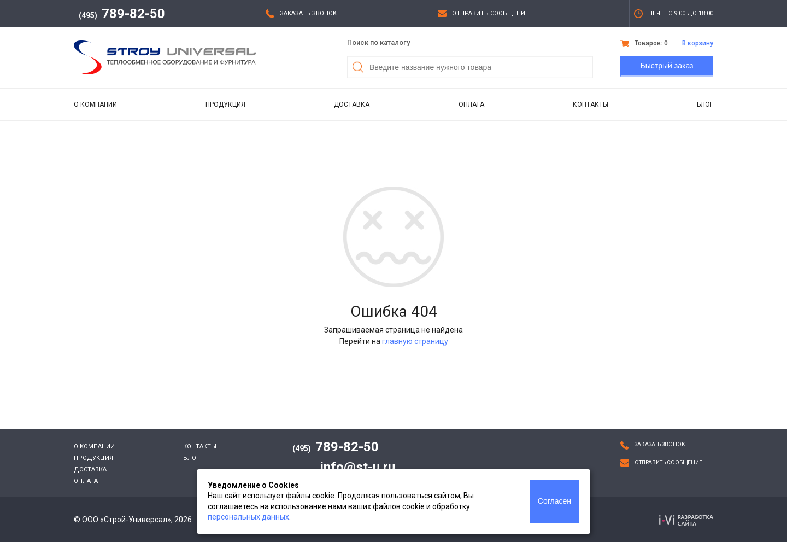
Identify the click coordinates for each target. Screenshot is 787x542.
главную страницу (415, 341)
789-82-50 (122, 13)
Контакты (590, 104)
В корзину (697, 43)
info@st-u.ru (357, 467)
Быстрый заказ (667, 65)
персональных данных (248, 516)
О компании (95, 104)
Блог (705, 104)
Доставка (351, 104)
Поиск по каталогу (378, 42)
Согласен (554, 501)
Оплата (471, 104)
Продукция (225, 104)
